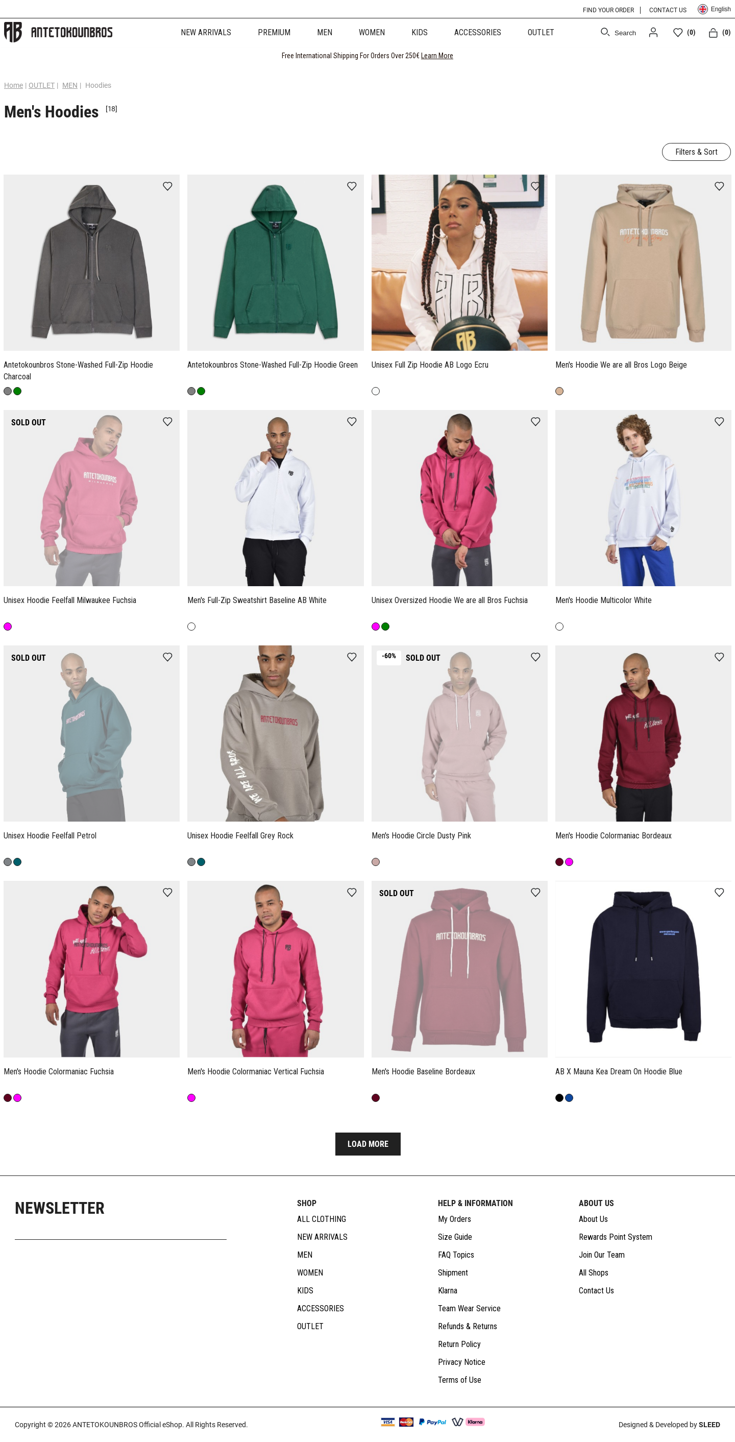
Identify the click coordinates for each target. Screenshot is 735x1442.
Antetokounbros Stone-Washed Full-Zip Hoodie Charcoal (78, 370)
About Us (593, 1219)
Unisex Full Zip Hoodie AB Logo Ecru (430, 365)
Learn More (437, 56)
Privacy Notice (461, 1362)
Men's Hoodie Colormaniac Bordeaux (613, 835)
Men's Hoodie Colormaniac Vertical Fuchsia (255, 1071)
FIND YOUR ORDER (608, 10)
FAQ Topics (456, 1255)
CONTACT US (668, 10)
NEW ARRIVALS (206, 32)
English (714, 9)
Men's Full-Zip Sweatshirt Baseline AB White (257, 600)
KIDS (419, 32)
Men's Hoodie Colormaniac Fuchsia (59, 1071)
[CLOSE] (717, 56)
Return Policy (459, 1345)
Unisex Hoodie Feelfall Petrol (50, 835)
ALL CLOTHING (321, 1219)
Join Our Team (602, 1255)
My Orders (454, 1219)
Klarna (447, 1291)
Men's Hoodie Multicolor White (603, 600)
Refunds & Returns (467, 1327)
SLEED (709, 1425)
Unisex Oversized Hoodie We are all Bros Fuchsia (450, 600)
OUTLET (541, 32)
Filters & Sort (696, 152)
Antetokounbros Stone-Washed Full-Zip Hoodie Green (272, 365)
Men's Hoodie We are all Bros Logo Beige (621, 365)
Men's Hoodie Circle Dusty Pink (421, 835)
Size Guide (455, 1237)
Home (13, 85)
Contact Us (596, 1291)
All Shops (593, 1273)
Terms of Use (459, 1380)
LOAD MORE (368, 1144)
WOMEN (372, 32)
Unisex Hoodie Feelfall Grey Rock (240, 835)
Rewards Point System (615, 1237)
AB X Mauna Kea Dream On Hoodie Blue (618, 1071)
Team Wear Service (469, 1309)
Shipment (453, 1273)
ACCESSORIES (477, 32)
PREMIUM (274, 32)
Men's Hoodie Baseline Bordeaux (423, 1071)
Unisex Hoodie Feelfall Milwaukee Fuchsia (70, 600)
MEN (324, 32)
